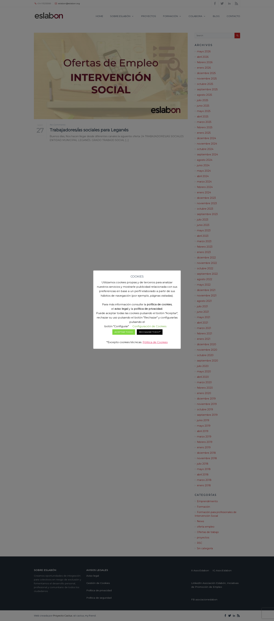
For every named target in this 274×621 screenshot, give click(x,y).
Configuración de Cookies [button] (149, 326)
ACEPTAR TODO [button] (123, 332)
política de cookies (159, 304)
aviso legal (121, 308)
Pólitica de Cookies (155, 342)
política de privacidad (148, 308)
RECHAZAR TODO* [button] (149, 332)
